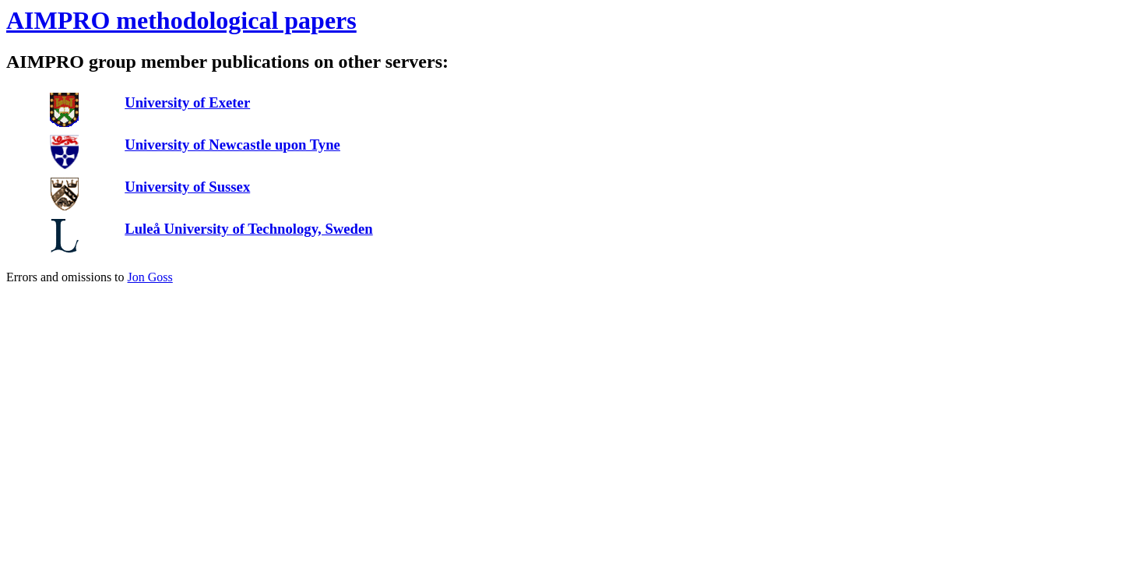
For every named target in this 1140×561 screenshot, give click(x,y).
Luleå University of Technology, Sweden (249, 229)
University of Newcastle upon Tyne (232, 144)
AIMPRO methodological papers (181, 20)
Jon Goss (150, 277)
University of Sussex (187, 186)
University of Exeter (187, 102)
